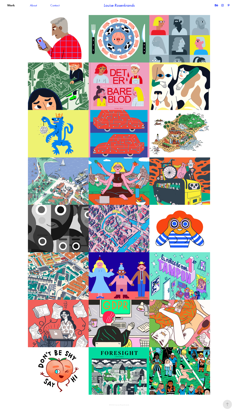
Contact (54, 5)
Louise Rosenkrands (119, 5)
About (33, 5)
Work (11, 5)
